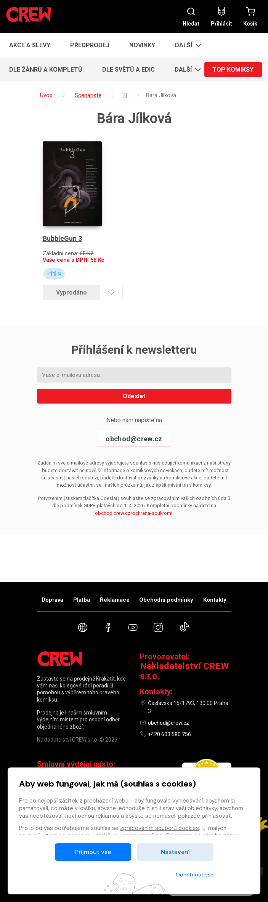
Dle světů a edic (128, 69)
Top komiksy (233, 69)
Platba (81, 599)
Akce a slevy (29, 45)
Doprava (52, 599)
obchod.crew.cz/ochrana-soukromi (133, 511)
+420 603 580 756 (169, 734)
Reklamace (115, 599)
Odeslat (134, 394)
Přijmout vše (93, 852)
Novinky (142, 45)
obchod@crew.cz (134, 437)
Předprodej (89, 45)
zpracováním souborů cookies (159, 828)
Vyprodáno (71, 291)
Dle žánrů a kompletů (45, 69)
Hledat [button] (191, 16)
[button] (186, 45)
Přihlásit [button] (221, 16)
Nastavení (175, 852)
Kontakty (214, 599)
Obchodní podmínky (166, 599)
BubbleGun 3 (62, 237)
